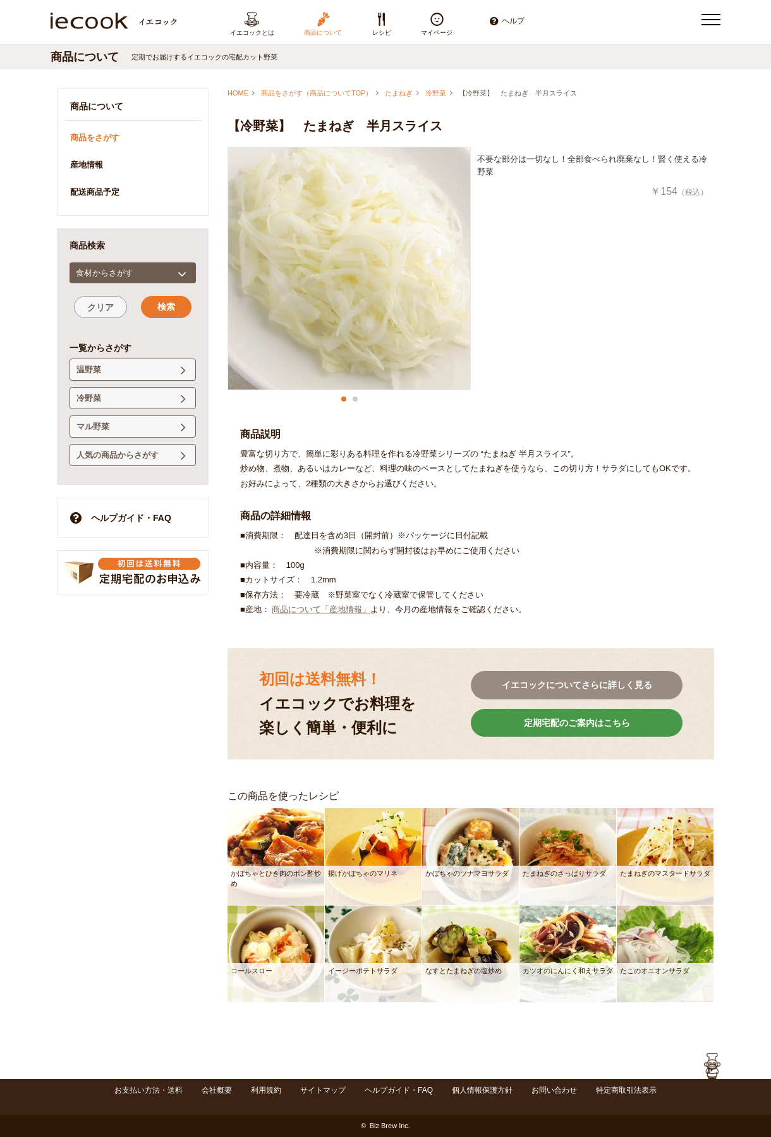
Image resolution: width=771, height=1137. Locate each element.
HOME (238, 93)
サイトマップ (323, 1090)
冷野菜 (435, 93)
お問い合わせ (554, 1090)
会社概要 (217, 1090)
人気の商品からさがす (131, 455)
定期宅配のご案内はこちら (577, 723)
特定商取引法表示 (626, 1090)
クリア (100, 307)
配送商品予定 (94, 192)
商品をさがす (94, 137)
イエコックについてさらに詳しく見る (577, 685)
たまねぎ (399, 93)
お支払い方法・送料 (148, 1090)
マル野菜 (131, 427)
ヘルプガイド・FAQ (120, 517)
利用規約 (266, 1090)
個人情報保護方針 (482, 1090)
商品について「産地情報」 (321, 609)
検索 (166, 307)
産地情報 (86, 164)
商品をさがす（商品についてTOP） (316, 93)
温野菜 (131, 370)
